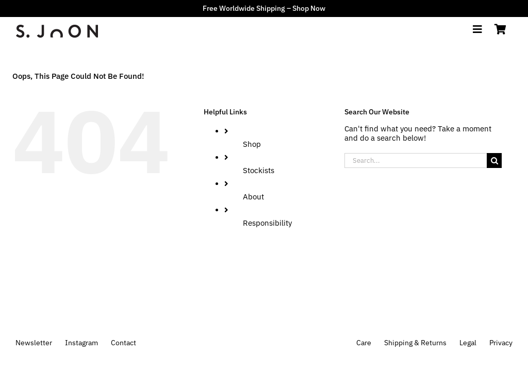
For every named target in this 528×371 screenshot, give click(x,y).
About (253, 196)
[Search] (494, 160)
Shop (252, 144)
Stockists (258, 170)
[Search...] (415, 160)
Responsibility (267, 223)
